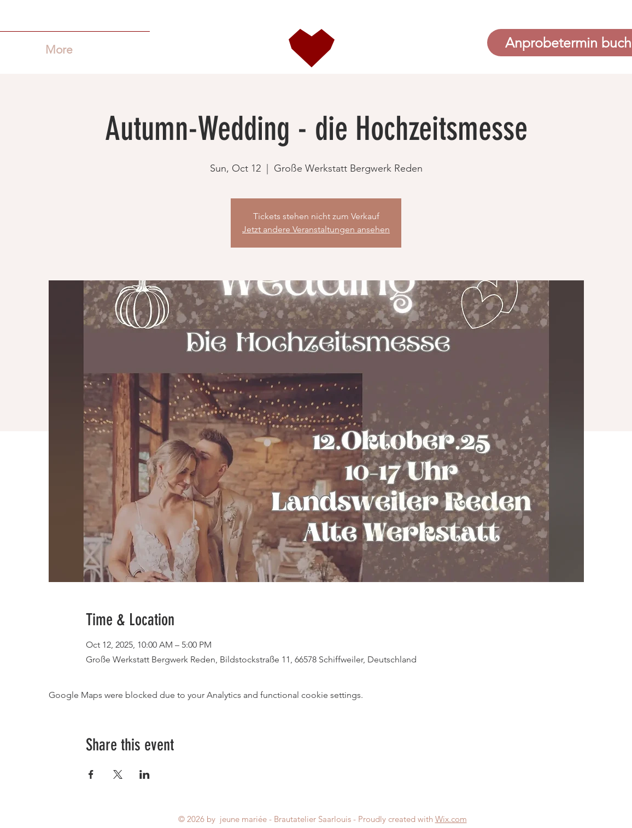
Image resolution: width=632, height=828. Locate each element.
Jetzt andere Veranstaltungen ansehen (316, 229)
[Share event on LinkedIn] (144, 774)
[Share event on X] (118, 774)
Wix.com (451, 819)
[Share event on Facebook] (91, 774)
